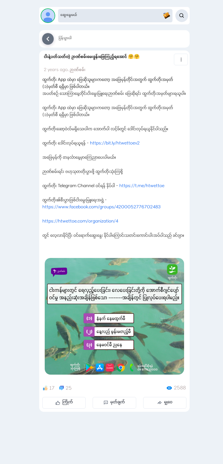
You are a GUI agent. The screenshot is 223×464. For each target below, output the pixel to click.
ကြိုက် (64, 402)
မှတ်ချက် (114, 402)
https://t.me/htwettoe (141, 186)
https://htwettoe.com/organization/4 (80, 221)
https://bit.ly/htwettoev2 (115, 143)
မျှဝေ (164, 402)
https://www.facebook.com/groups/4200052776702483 (101, 207)
